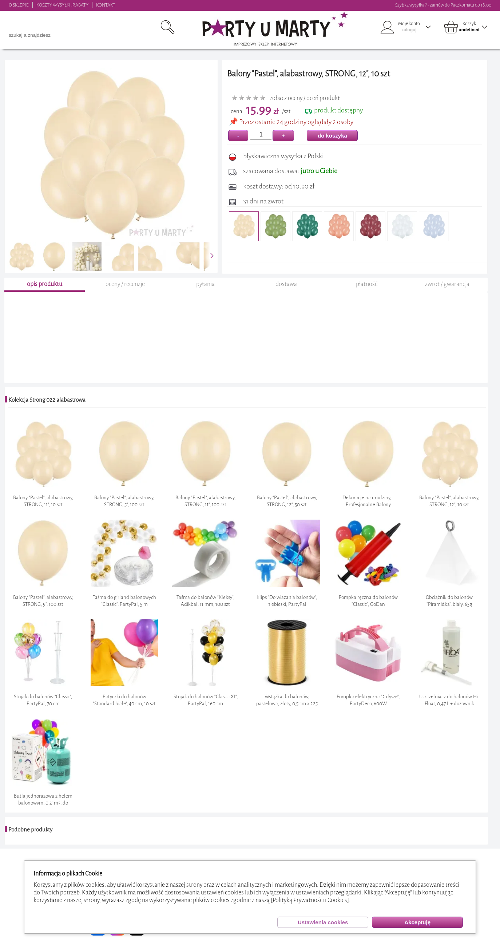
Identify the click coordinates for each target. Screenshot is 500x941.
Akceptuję (417, 922)
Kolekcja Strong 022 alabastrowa (47, 400)
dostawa (286, 284)
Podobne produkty (30, 829)
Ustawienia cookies (323, 922)
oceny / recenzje (125, 284)
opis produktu (44, 284)
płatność (366, 284)
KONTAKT (105, 5)
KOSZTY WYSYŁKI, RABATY (62, 5)
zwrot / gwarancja (447, 284)
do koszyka (332, 135)
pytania (205, 284)
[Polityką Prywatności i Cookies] (310, 900)
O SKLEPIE (19, 5)
